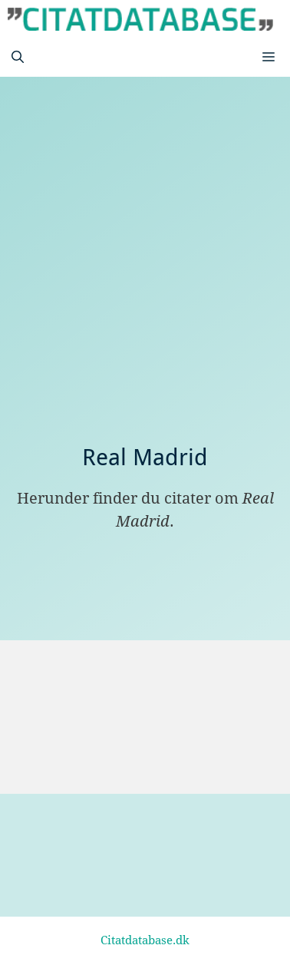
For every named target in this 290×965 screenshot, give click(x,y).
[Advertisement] (145, 291)
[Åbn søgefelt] (17, 57)
